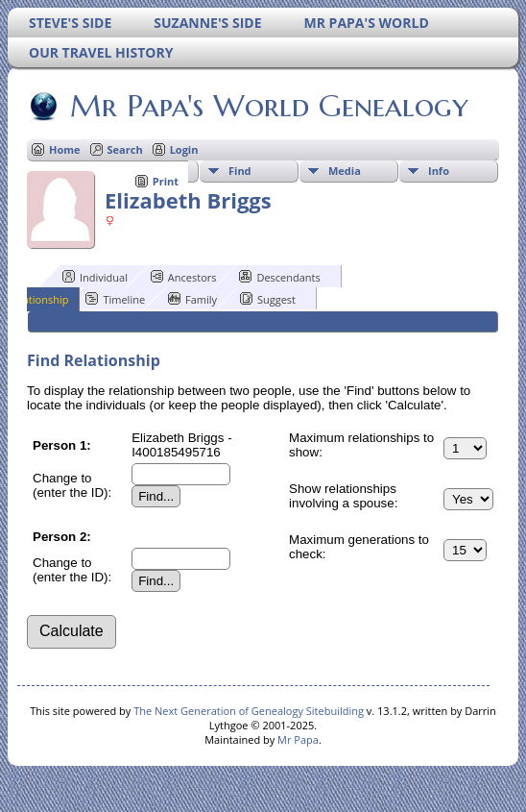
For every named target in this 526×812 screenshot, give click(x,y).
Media (344, 170)
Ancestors (184, 276)
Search (125, 149)
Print (166, 181)
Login (184, 149)
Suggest (268, 299)
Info (438, 170)
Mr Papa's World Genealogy (267, 105)
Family (192, 299)
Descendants (279, 276)
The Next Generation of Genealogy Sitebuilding (248, 710)
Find (239, 170)
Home (65, 149)
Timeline (115, 299)
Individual (95, 276)
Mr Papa (298, 739)
